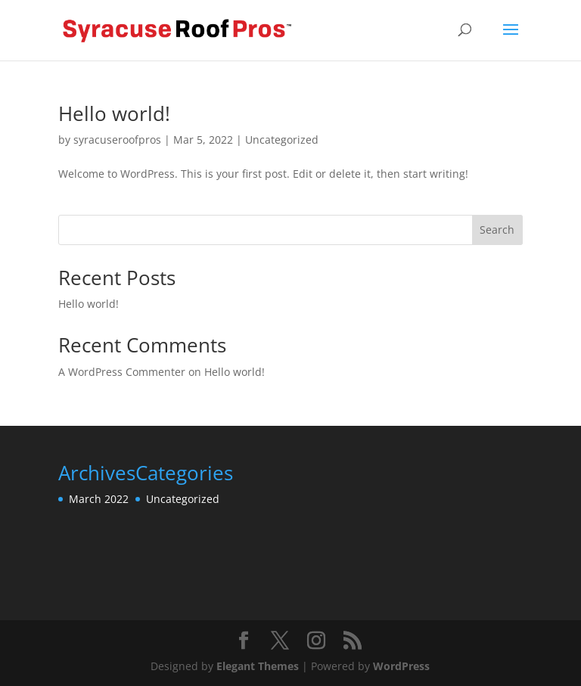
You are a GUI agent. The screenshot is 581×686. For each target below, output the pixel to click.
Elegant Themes (257, 666)
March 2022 (99, 499)
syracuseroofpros (117, 139)
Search (497, 229)
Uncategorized (281, 139)
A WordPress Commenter (121, 372)
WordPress (401, 666)
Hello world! (114, 113)
